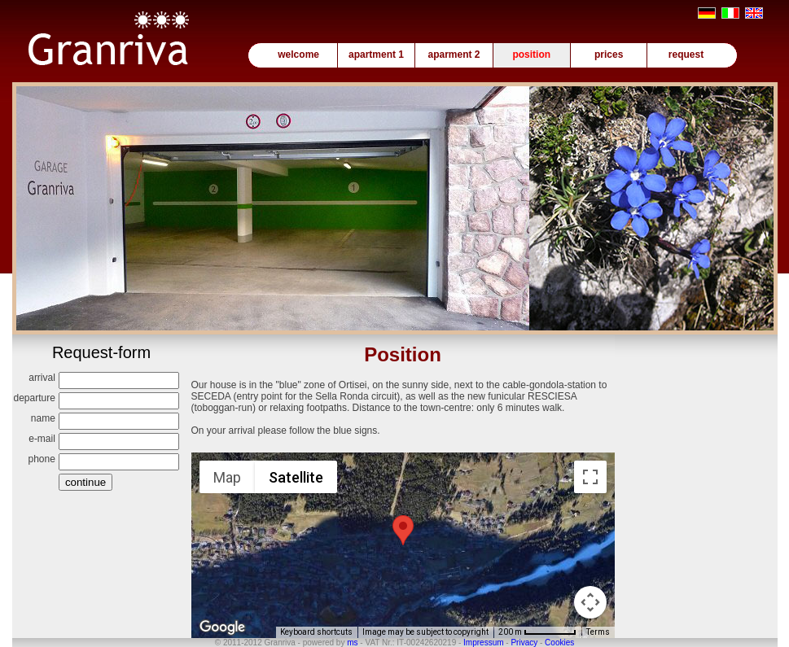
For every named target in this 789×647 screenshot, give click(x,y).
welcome (298, 54)
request (686, 54)
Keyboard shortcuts (316, 631)
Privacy (524, 642)
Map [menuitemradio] (227, 477)
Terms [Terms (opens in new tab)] (598, 631)
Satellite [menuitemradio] (296, 477)
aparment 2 (453, 54)
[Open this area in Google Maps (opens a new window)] (222, 627)
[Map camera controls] (590, 602)
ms (352, 642)
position (531, 54)
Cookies (559, 642)
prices (608, 54)
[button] (403, 530)
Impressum (483, 642)
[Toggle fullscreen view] (590, 477)
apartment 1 (376, 54)
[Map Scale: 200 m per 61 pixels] (537, 632)
